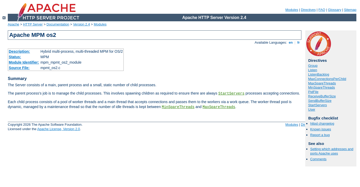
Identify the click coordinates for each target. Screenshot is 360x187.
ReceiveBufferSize (322, 96)
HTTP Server (33, 24)
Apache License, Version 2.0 (58, 129)
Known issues (320, 129)
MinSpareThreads (178, 107)
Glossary (334, 10)
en (291, 42)
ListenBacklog (318, 74)
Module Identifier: (24, 62)
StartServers (231, 93)
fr (298, 42)
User (311, 109)
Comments (318, 159)
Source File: (19, 68)
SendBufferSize (319, 101)
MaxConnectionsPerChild (327, 79)
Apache (13, 24)
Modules (291, 10)
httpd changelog (322, 123)
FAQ (322, 10)
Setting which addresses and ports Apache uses (331, 151)
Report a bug (320, 135)
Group (312, 66)
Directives (308, 10)
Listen (312, 70)
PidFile (313, 92)
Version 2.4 (81, 24)
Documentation (57, 24)
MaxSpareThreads (219, 107)
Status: (15, 57)
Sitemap (350, 10)
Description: (19, 51)
